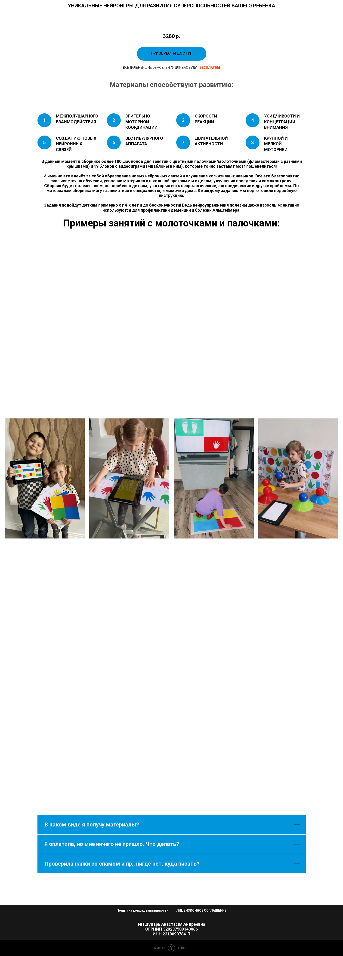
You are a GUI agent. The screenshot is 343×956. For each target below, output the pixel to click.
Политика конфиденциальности (142, 910)
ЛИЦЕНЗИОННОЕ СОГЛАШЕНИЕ (201, 910)
